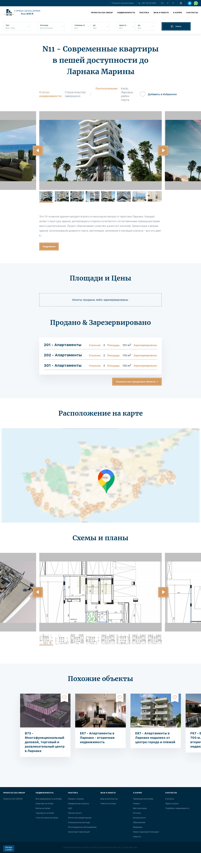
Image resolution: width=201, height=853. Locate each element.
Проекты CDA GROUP (102, 12)
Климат (136, 803)
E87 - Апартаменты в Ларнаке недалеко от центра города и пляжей (155, 737)
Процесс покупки (76, 799)
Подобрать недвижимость (177, 808)
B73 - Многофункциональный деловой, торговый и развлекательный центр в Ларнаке (45, 742)
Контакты (192, 12)
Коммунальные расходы (79, 822)
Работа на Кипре (108, 803)
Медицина (137, 827)
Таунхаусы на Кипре (45, 813)
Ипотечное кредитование (79, 818)
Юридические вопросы (78, 803)
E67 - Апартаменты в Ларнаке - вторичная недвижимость (97, 737)
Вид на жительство (109, 799)
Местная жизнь (140, 808)
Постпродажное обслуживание (82, 827)
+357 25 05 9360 (147, 3)
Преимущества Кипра (143, 799)
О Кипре (177, 12)
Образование (139, 822)
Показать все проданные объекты (136, 381)
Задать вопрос (172, 803)
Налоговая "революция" (79, 832)
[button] (38, 151)
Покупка (144, 12)
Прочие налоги (75, 813)
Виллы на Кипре (43, 808)
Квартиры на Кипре (44, 803)
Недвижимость (126, 12)
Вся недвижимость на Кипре (49, 799)
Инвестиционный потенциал (146, 832)
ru (162, 3)
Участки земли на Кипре (47, 818)
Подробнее (49, 246)
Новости (137, 837)
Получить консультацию (123, 3)
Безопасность (139, 818)
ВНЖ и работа (161, 12)
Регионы (137, 813)
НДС (70, 808)
